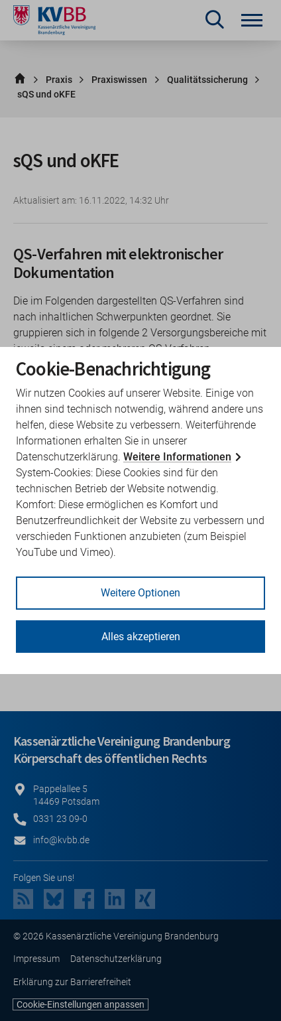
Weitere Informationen (177, 456)
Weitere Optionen (140, 592)
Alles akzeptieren (140, 636)
